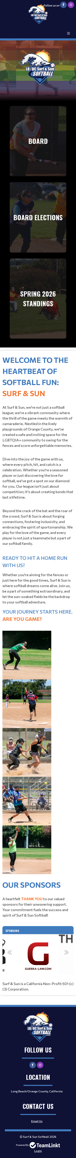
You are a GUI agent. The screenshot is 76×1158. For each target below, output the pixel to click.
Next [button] (66, 952)
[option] (38, 954)
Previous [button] (9, 952)
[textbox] (38, 616)
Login (38, 1151)
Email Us (37, 1121)
